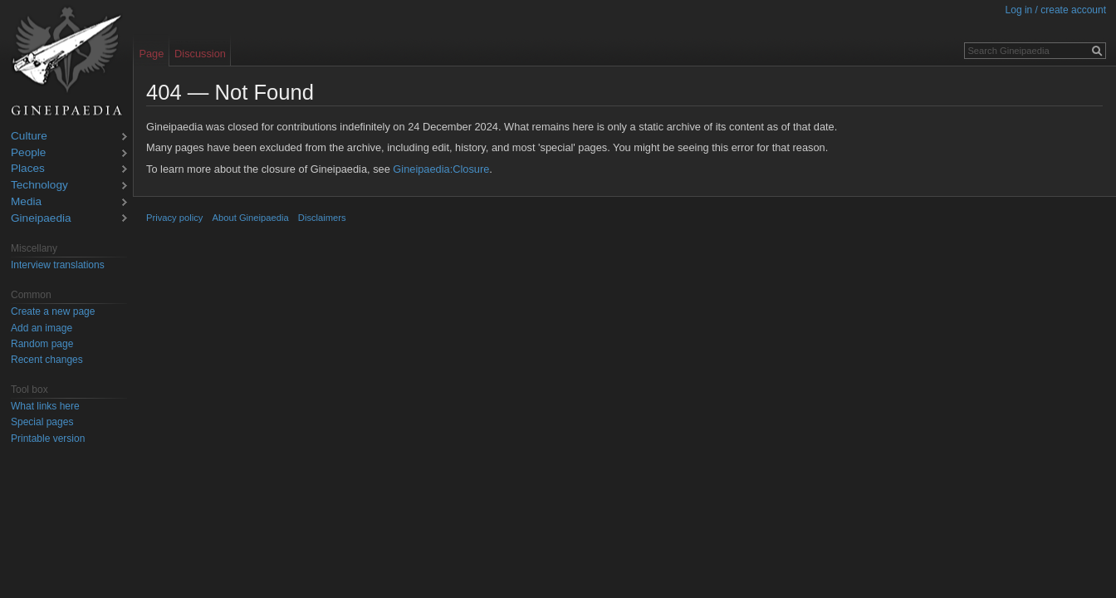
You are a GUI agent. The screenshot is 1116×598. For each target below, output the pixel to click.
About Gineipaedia (251, 218)
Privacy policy (174, 218)
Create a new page (53, 311)
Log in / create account (1056, 10)
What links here (45, 406)
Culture (29, 136)
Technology (39, 185)
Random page (42, 344)
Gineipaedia (41, 218)
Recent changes (47, 359)
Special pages (42, 422)
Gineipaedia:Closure (441, 169)
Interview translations (58, 265)
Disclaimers (322, 218)
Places (28, 169)
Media (26, 202)
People (28, 153)
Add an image (41, 328)
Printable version (48, 438)
